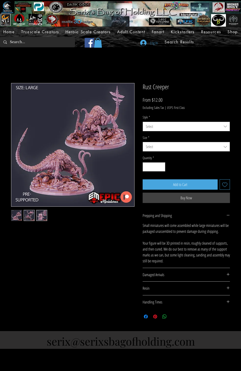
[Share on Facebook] (146, 317)
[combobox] (186, 126)
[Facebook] (89, 43)
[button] (98, 43)
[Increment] (161, 167)
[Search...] (37, 42)
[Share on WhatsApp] (164, 317)
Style (146, 117)
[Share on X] (174, 317)
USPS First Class (176, 107)
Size (146, 137)
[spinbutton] (154, 167)
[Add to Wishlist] (225, 184)
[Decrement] (146, 167)
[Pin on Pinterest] (155, 317)
